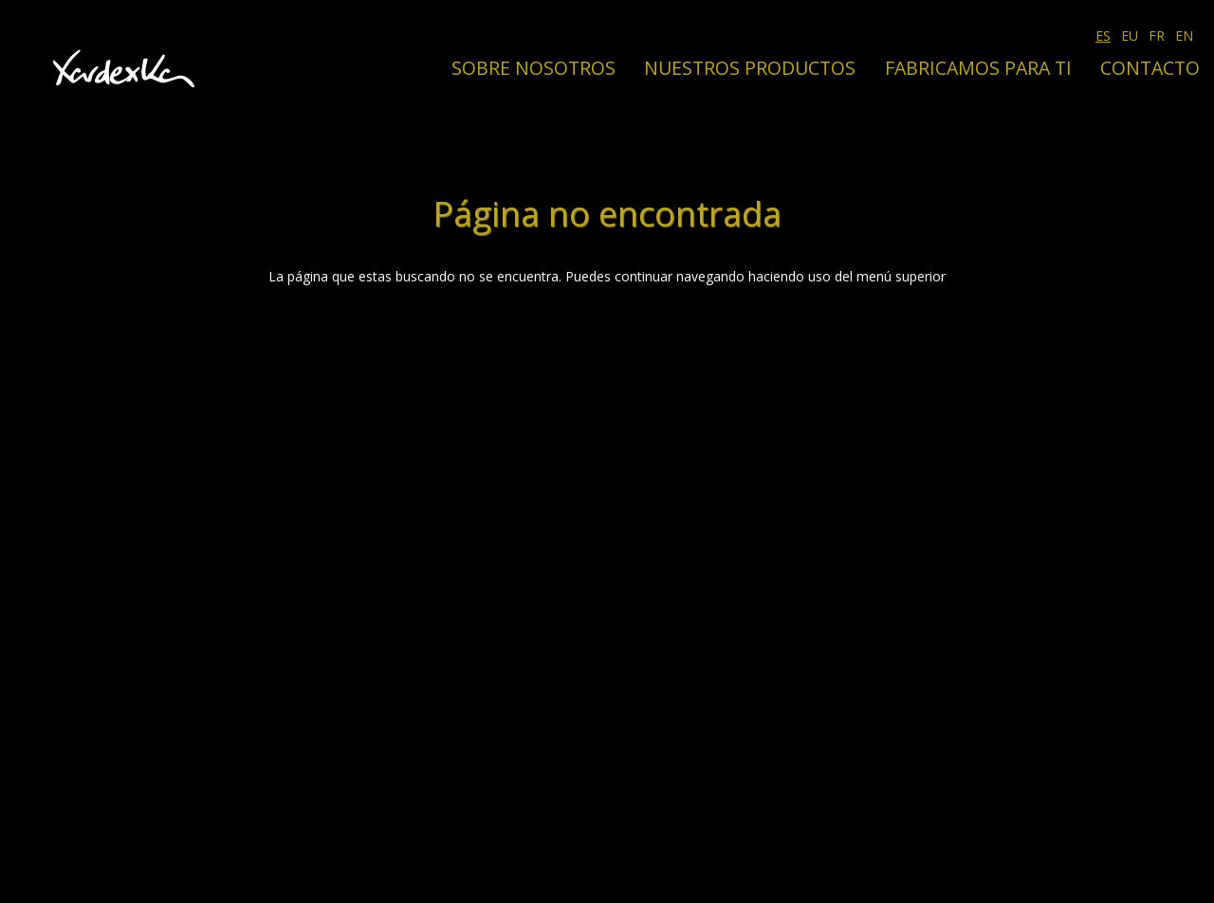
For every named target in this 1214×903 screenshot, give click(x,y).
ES (1103, 36)
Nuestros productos (749, 68)
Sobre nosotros (533, 68)
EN (1184, 36)
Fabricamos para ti (978, 68)
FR (1157, 36)
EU (1129, 36)
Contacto (1150, 68)
